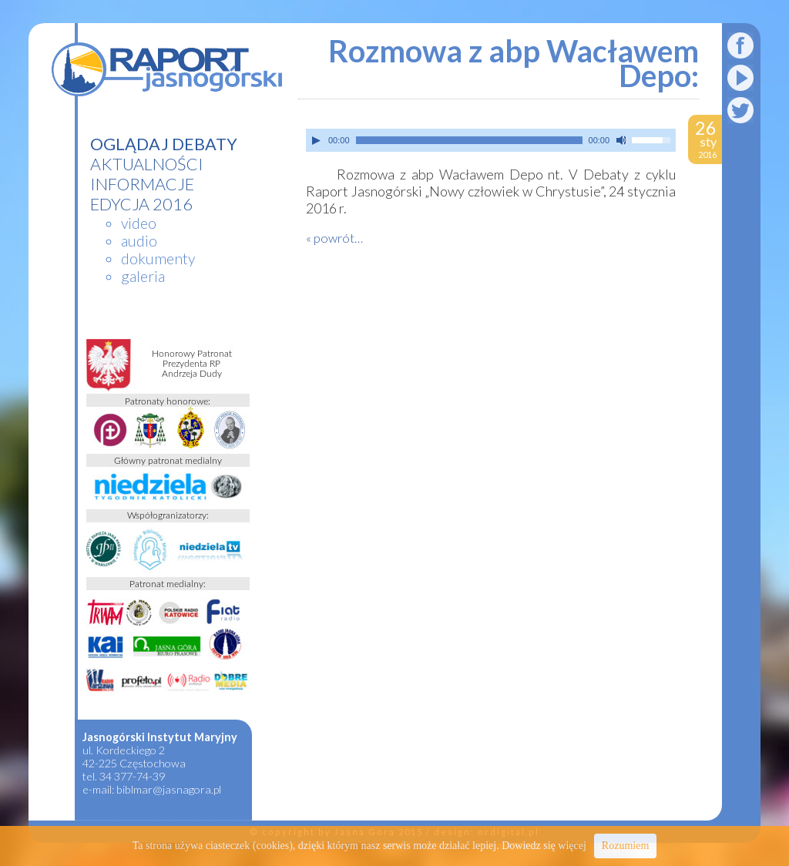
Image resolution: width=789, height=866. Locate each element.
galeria (143, 276)
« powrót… (334, 237)
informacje (142, 184)
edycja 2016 (141, 204)
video (138, 223)
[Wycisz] (622, 140)
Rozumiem (625, 845)
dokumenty (158, 258)
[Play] (316, 140)
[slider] (469, 140)
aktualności (146, 164)
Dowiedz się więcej (544, 845)
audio (139, 241)
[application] (491, 140)
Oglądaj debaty (163, 144)
